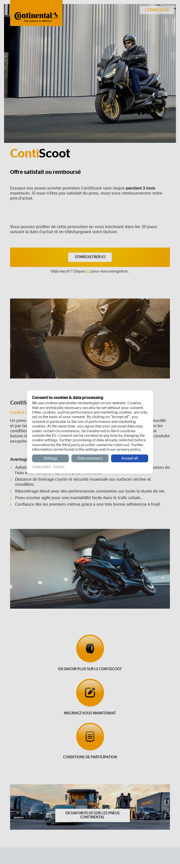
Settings (50, 458)
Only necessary (90, 458)
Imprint (59, 466)
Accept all (129, 458)
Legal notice (41, 466)
